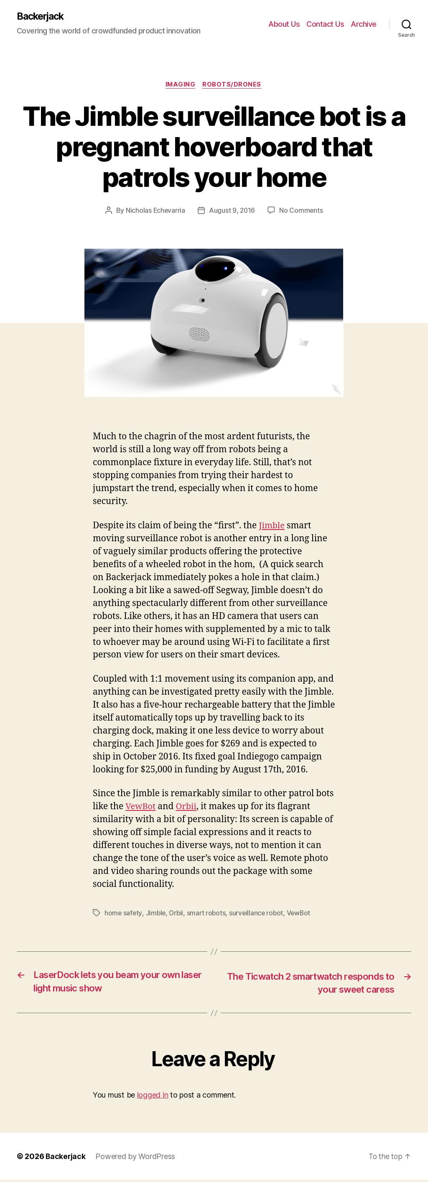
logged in (152, 1097)
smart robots (208, 913)
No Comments (302, 211)
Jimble (272, 526)
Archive (364, 24)
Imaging (180, 85)
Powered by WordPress (136, 1158)
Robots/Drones (233, 85)
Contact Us (325, 24)
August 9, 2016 (232, 211)
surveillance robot (259, 913)
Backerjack (42, 17)
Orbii (188, 807)
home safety (123, 913)
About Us (284, 24)
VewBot (141, 807)
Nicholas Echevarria (155, 211)
